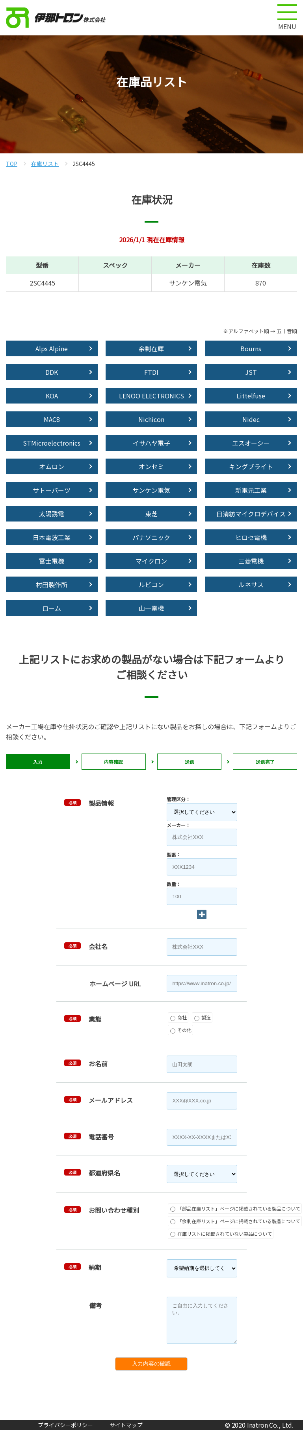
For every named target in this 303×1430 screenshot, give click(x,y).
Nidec (251, 419)
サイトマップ (126, 1425)
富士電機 (51, 561)
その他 (180, 1029)
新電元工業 (251, 490)
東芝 (151, 513)
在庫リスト (45, 164)
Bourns (250, 348)
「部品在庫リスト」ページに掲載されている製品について (235, 1208)
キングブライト (251, 466)
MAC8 (52, 419)
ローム (51, 608)
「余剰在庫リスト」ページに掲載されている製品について (235, 1221)
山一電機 (151, 608)
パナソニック (151, 537)
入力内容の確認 (151, 1363)
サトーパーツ (52, 490)
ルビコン (151, 584)
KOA (52, 395)
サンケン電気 (151, 490)
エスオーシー (251, 443)
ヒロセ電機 (251, 537)
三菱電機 (251, 561)
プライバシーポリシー (65, 1425)
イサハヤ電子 (151, 443)
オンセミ (151, 466)
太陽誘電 (51, 513)
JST (251, 372)
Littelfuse (250, 395)
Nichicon (151, 419)
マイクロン (151, 561)
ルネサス (251, 584)
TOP (11, 164)
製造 (202, 1017)
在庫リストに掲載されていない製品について (221, 1233)
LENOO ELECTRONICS (151, 395)
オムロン (51, 466)
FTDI (151, 372)
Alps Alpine (51, 348)
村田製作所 (51, 584)
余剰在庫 (151, 348)
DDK (51, 372)
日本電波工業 (52, 537)
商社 (178, 1017)
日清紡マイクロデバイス (251, 513)
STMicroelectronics (51, 443)
